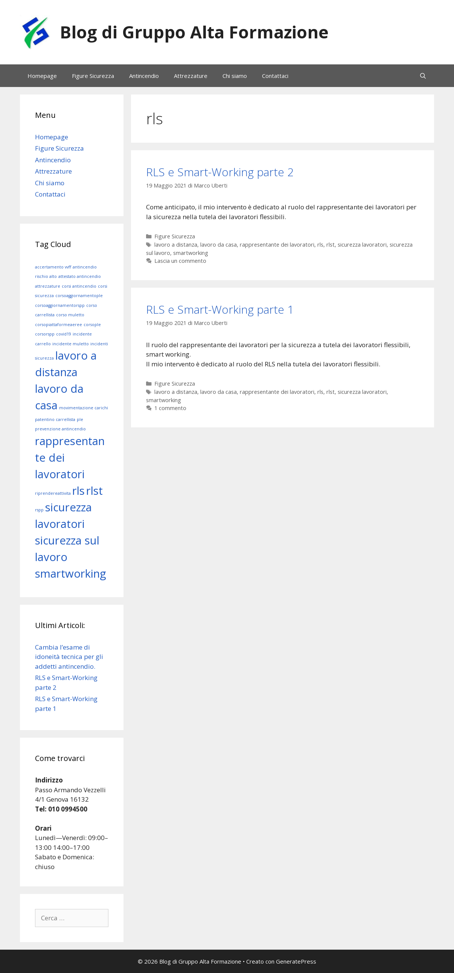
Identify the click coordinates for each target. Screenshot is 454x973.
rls (320, 244)
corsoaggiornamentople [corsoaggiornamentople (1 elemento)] (79, 295)
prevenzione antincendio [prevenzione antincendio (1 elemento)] (60, 429)
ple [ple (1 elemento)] (80, 419)
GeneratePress (296, 961)
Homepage (42, 75)
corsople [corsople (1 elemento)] (92, 324)
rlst (330, 244)
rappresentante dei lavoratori (277, 244)
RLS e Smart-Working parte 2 (220, 172)
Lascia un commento (180, 260)
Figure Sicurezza (93, 75)
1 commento (170, 408)
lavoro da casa (218, 244)
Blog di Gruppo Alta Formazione (194, 31)
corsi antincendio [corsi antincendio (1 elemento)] (79, 286)
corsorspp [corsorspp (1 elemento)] (45, 334)
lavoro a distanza (175, 244)
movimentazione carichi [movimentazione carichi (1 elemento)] (83, 407)
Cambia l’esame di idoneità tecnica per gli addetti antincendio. (69, 657)
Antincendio (144, 75)
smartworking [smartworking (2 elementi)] (70, 573)
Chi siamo (234, 75)
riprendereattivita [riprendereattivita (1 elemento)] (53, 493)
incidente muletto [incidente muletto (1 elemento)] (70, 343)
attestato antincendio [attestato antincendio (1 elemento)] (79, 276)
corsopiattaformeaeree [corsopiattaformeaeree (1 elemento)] (58, 324)
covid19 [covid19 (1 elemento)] (63, 334)
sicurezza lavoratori (362, 244)
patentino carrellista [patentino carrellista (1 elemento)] (55, 419)
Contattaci (275, 75)
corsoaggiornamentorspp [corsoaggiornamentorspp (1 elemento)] (60, 305)
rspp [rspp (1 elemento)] (39, 509)
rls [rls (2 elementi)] (78, 490)
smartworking (190, 252)
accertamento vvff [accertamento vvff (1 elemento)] (53, 267)
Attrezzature (190, 75)
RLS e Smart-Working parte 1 (220, 309)
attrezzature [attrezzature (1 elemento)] (47, 286)
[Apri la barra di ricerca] (423, 75)
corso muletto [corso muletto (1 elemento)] (70, 314)
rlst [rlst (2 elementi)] (94, 490)
